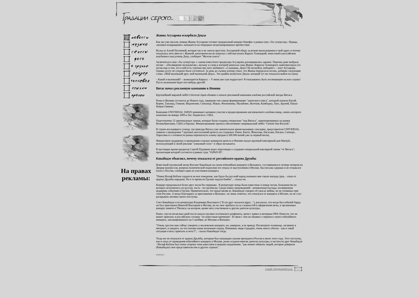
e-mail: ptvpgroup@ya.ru (279, 268)
